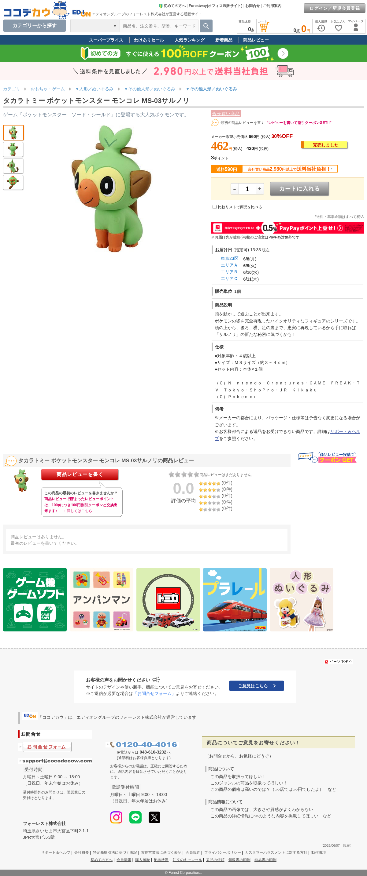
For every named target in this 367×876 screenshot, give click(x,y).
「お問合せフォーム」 (154, 693)
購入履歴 (142, 860)
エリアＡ (229, 265)
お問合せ (252, 6)
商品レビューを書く (80, 474)
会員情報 (124, 860)
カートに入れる (299, 189)
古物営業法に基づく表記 (161, 852)
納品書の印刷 (265, 860)
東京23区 (230, 258)
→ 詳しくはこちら (77, 511)
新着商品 (223, 40)
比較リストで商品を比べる (240, 207)
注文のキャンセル (187, 860)
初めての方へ (172, 6)
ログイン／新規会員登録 (335, 8)
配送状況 (161, 860)
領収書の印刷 (239, 860)
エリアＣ (229, 278)
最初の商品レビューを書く (243, 123)
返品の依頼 (215, 860)
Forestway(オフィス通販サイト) (215, 6)
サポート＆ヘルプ (55, 852)
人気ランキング (190, 40)
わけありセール (149, 40)
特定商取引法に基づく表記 (115, 852)
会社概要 (81, 852)
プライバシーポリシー (222, 852)
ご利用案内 (272, 6)
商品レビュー (256, 40)
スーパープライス (106, 40)
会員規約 (193, 852)
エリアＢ (229, 271)
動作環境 (318, 852)
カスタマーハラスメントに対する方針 (276, 852)
